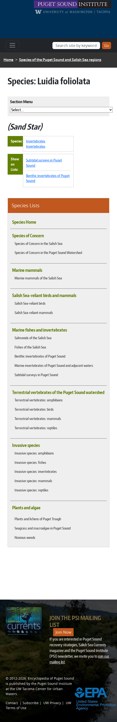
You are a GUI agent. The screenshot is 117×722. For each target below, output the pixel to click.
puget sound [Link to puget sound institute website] (57, 4)
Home (8, 60)
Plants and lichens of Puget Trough (38, 518)
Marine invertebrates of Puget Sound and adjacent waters (54, 365)
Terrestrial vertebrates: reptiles (36, 427)
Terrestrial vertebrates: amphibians (39, 400)
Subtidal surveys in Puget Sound (36, 374)
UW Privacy (52, 703)
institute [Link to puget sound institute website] (93, 4)
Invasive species (26, 445)
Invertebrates (35, 141)
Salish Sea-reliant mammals (34, 312)
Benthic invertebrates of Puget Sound (40, 356)
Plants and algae (26, 507)
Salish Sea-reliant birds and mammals (44, 295)
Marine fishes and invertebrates (39, 330)
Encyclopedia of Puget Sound (51, 678)
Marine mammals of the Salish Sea (38, 278)
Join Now (63, 632)
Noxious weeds (25, 537)
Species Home (24, 222)
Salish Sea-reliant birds (30, 303)
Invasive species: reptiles (31, 490)
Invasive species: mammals (33, 480)
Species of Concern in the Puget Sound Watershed (48, 252)
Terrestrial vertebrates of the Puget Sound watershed (58, 392)
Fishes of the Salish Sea (30, 347)
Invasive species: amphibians (34, 453)
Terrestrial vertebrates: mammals (38, 418)
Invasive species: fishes (30, 462)
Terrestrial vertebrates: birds (34, 409)
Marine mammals (27, 270)
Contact (12, 703)
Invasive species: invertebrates (36, 471)
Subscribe (31, 703)
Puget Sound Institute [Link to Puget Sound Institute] (54, 683)
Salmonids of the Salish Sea (33, 337)
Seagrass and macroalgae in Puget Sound (43, 528)
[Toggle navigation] (12, 45)
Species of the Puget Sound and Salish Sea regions (60, 60)
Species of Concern (28, 235)
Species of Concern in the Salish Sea (38, 243)
